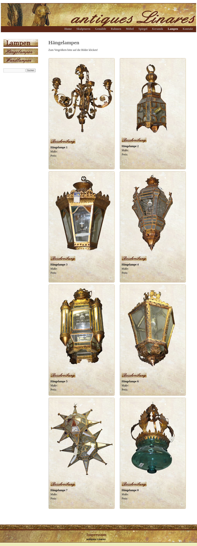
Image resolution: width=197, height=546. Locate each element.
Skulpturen (83, 28)
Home (68, 28)
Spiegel (142, 28)
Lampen (173, 28)
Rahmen (116, 28)
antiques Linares (96, 539)
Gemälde (100, 28)
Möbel (130, 28)
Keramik (157, 28)
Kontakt (188, 28)
